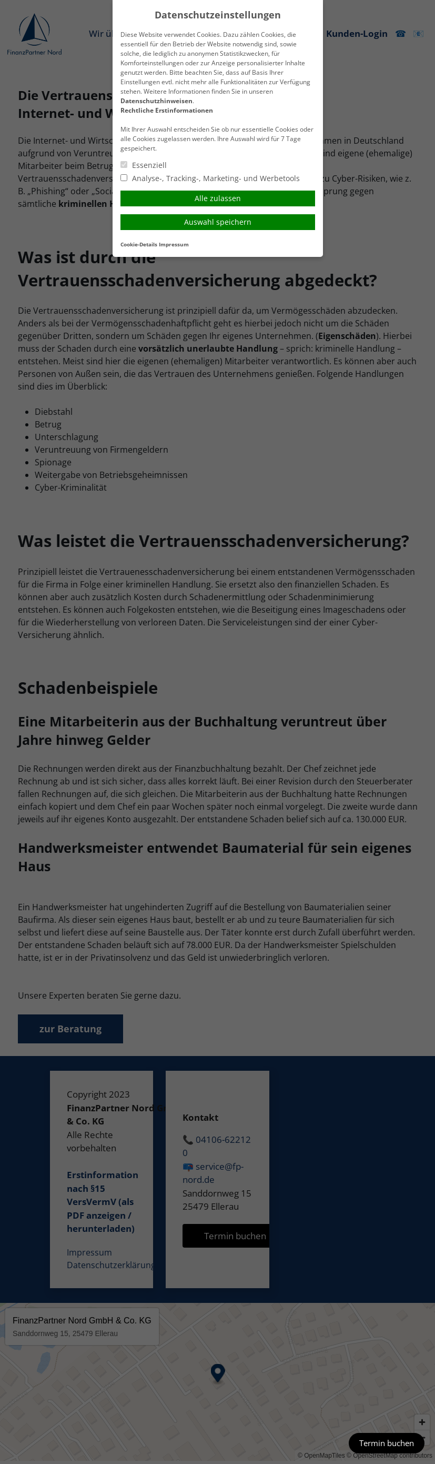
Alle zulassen (218, 198)
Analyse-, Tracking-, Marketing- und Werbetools (210, 178)
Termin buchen (386, 1443)
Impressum (174, 244)
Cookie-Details (138, 244)
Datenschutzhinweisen (156, 100)
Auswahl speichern (217, 222)
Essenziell (143, 165)
